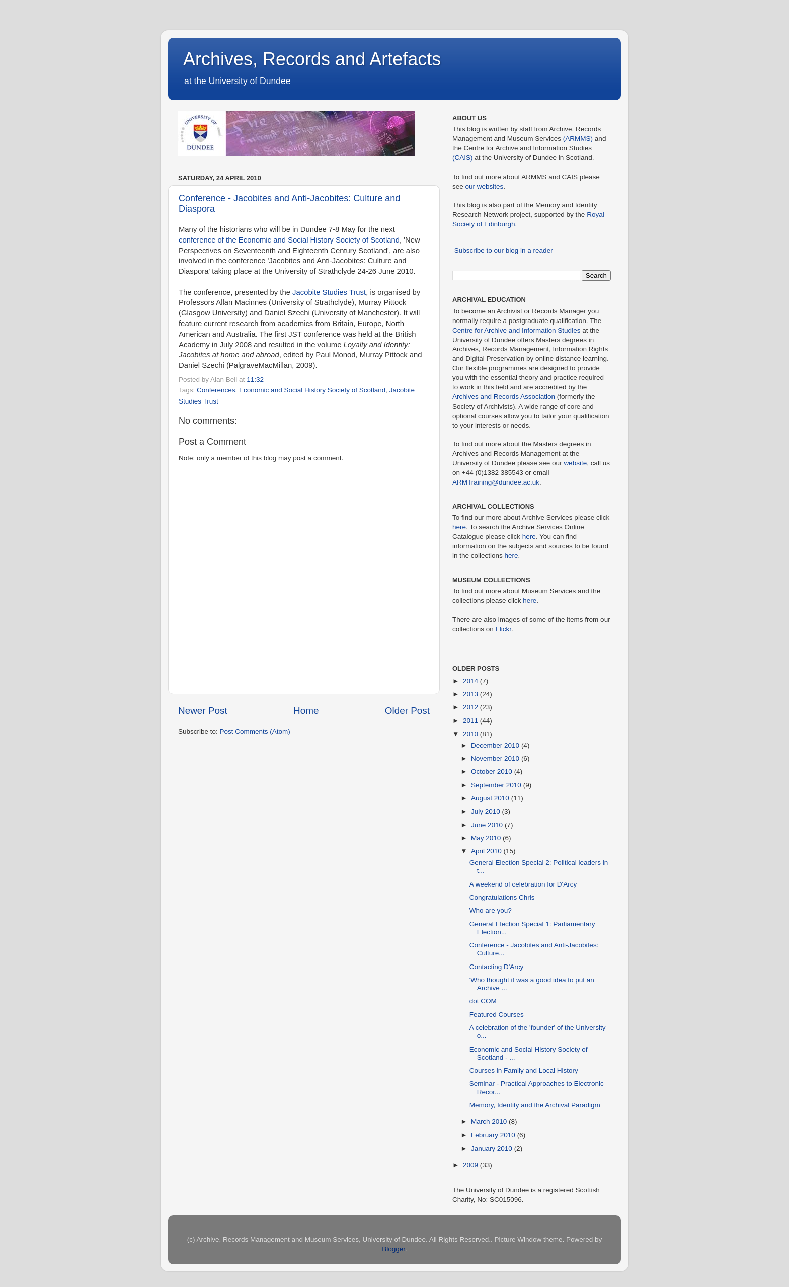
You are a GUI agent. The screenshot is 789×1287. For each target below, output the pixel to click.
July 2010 (486, 811)
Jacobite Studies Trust (329, 292)
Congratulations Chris (502, 897)
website (575, 463)
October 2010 (492, 771)
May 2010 (487, 838)
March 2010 (490, 1121)
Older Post (407, 710)
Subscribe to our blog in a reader (503, 250)
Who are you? (490, 910)
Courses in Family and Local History (523, 1070)
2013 (471, 694)
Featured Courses (496, 1014)
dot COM (483, 1001)
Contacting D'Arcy (496, 967)
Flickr (504, 629)
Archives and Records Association (503, 396)
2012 (471, 707)
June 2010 (488, 825)
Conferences (216, 390)
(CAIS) (462, 158)
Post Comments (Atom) (255, 731)
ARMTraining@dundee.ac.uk (495, 482)
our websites (484, 186)
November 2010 (496, 758)
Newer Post (202, 710)
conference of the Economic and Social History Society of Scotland (289, 240)
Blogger (393, 1249)
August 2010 (491, 798)
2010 (471, 734)
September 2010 (497, 785)
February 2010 (494, 1135)
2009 (471, 1165)
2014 (471, 681)
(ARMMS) (578, 138)
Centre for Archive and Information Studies (516, 330)
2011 (471, 721)
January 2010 (492, 1148)
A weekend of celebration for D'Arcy (523, 884)
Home (306, 710)
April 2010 (487, 851)
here (459, 527)
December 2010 (496, 745)
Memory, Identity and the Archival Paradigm (534, 1105)
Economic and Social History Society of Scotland (312, 390)
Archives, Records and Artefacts (312, 59)
